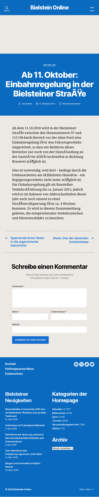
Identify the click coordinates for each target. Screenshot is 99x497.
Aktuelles (49, 65)
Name (15, 312)
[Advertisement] (49, 35)
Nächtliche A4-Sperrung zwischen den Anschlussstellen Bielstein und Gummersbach (24, 438)
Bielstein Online (49, 8)
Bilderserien (59, 413)
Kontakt (10, 364)
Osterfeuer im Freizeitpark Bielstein (25, 425)
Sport (55, 417)
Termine (56, 421)
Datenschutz (14, 374)
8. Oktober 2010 (47, 104)
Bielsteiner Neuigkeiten (19, 397)
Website (15, 325)
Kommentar (18, 287)
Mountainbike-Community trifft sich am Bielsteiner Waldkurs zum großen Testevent (25, 413)
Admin (29, 104)
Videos (56, 428)
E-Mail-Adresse (59, 312)
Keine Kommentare (72, 104)
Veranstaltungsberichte (65, 424)
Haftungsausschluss (20, 369)
